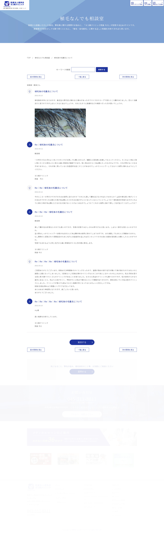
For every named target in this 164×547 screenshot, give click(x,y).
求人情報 (130, 50)
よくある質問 (90, 50)
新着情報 (103, 50)
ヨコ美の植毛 (34, 50)
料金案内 (77, 50)
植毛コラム (116, 50)
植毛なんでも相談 (149, 3)
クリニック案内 (62, 50)
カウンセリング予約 (96, 3)
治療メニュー (47, 50)
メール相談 (122, 3)
